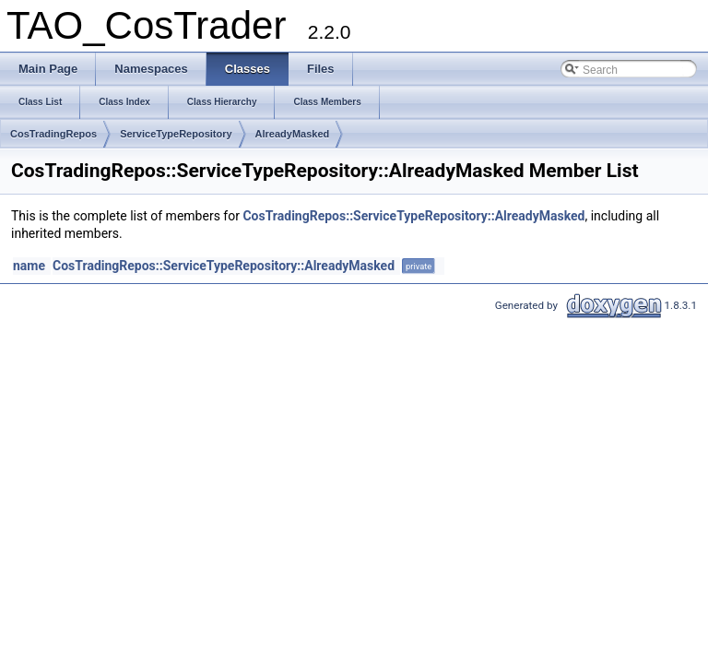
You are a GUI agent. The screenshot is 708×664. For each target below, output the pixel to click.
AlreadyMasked (292, 133)
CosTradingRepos (53, 133)
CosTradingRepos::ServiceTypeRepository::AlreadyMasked (413, 215)
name (29, 265)
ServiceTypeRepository (175, 133)
